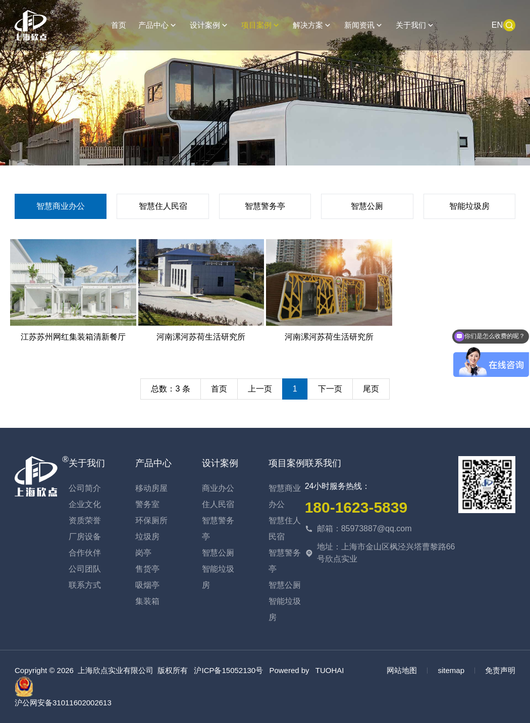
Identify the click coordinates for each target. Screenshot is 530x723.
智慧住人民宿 (163, 206)
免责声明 (500, 670)
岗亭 (143, 552)
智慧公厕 (367, 206)
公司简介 (85, 488)
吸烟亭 (147, 585)
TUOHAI (329, 670)
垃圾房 (147, 536)
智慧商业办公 (60, 206)
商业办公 (218, 488)
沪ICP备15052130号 (228, 670)
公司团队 (85, 569)
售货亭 (147, 569)
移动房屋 (151, 488)
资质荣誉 (85, 520)
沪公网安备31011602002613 (63, 692)
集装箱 (147, 601)
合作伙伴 (85, 552)
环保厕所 (151, 520)
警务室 (147, 504)
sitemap (451, 670)
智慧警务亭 (265, 206)
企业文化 (85, 504)
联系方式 (85, 585)
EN (497, 25)
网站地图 (402, 670)
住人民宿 (218, 504)
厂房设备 (85, 536)
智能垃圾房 (469, 206)
